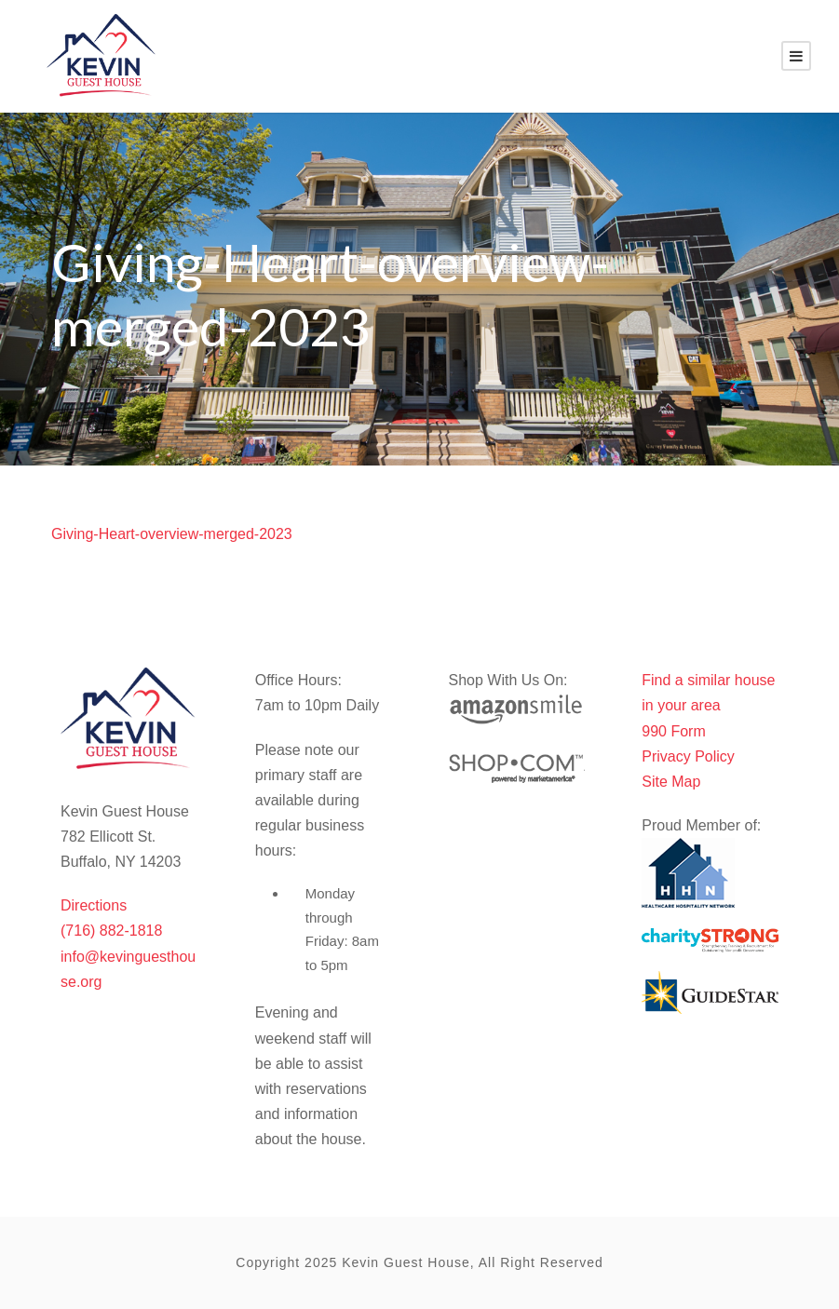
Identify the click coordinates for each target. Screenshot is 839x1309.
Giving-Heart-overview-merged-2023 (171, 534)
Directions (94, 905)
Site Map (671, 781)
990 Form (673, 731)
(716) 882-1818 (111, 930)
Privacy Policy (688, 756)
